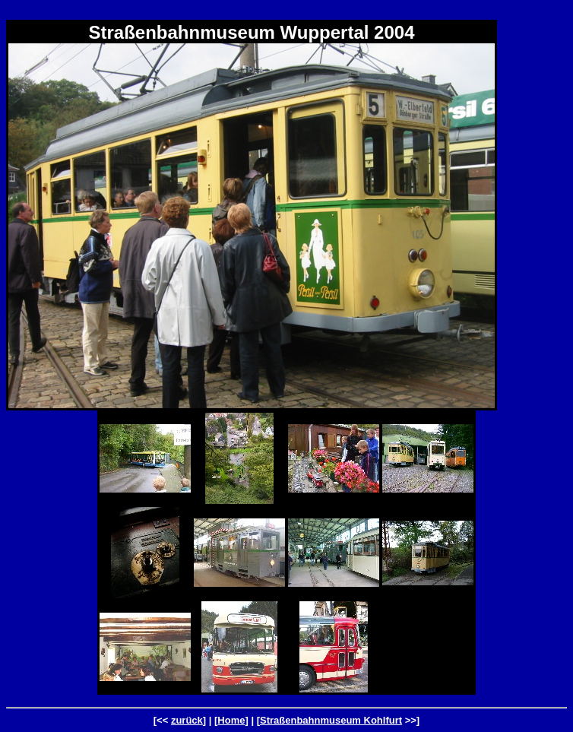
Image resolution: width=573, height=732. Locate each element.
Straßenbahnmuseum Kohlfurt (331, 720)
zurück (187, 720)
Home (231, 720)
